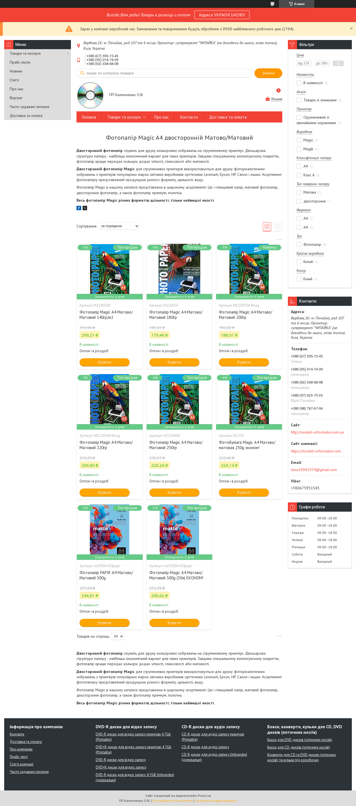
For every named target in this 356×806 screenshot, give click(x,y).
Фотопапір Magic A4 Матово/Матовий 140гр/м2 (106, 314)
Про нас (16, 88)
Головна (89, 117)
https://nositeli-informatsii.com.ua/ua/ (318, 451)
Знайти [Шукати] (268, 73)
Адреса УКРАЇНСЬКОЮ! (222, 14)
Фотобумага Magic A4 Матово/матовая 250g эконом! (247, 445)
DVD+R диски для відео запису (121, 767)
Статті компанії (21, 764)
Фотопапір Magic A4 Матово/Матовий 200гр (245, 314)
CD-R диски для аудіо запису (205, 747)
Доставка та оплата (26, 115)
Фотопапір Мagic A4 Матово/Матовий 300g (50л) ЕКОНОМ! (176, 575)
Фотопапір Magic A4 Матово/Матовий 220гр (106, 445)
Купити (104, 362)
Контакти (189, 117)
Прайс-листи (20, 62)
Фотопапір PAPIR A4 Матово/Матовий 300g (106, 575)
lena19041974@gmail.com (314, 469)
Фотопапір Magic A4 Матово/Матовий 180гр (175, 314)
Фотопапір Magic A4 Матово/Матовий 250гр (175, 445)
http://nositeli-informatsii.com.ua (317, 432)
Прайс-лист (19, 756)
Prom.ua (204, 796)
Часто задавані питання (29, 106)
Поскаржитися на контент (172, 801)
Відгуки (16, 97)
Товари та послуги (25, 53)
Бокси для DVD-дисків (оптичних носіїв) (299, 739)
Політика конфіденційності (216, 801)
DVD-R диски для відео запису (121, 759)
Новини (16, 71)
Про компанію (21, 749)
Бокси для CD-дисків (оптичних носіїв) (298, 747)
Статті (14, 79)
